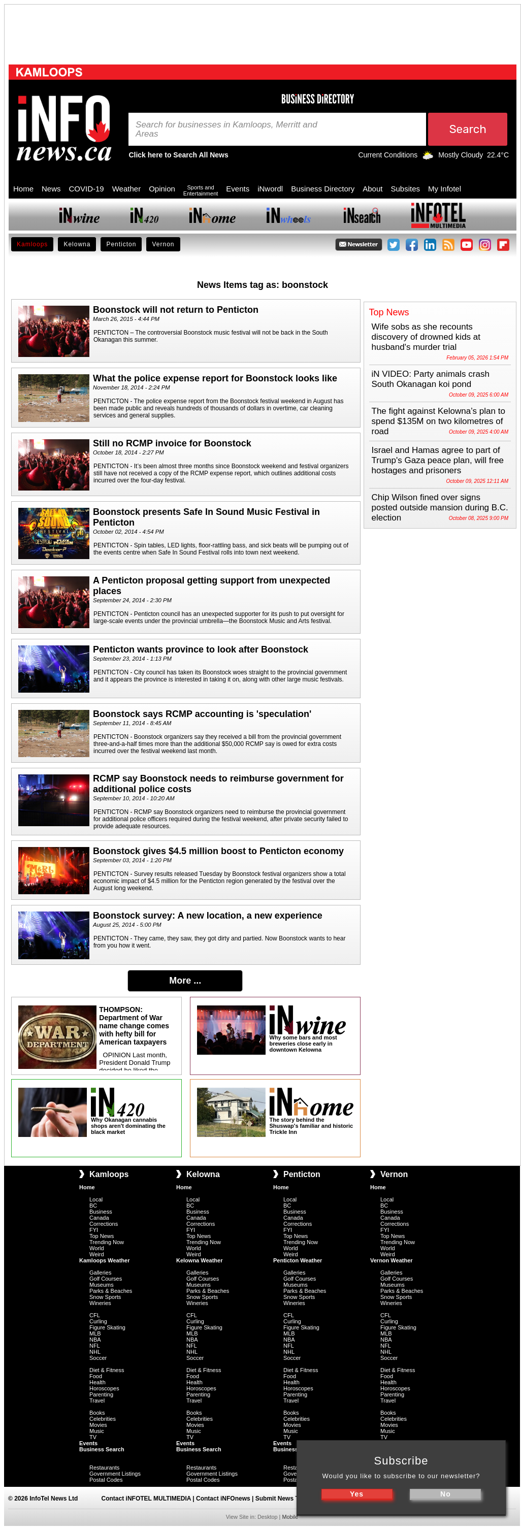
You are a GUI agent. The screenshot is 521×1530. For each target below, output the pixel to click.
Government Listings (115, 1474)
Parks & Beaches (110, 1291)
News (51, 188)
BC (93, 1205)
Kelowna (76, 244)
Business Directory (322, 188)
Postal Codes (105, 1480)
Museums (101, 1285)
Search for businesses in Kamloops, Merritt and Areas (226, 129)
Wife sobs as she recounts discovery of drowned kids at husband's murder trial (426, 337)
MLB (95, 1333)
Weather (126, 188)
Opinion (162, 188)
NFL (94, 1346)
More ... (185, 980)
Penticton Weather (297, 1260)
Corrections (103, 1224)
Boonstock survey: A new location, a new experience (207, 915)
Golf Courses (105, 1279)
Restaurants (104, 1467)
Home (23, 188)
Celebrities (102, 1419)
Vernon (163, 244)
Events (237, 188)
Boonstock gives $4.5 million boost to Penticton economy (218, 851)
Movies (98, 1425)
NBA (95, 1340)
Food (95, 1376)
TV (92, 1437)
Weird (96, 1254)
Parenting (101, 1394)
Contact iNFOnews (223, 1498)
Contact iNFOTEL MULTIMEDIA (146, 1498)
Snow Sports (105, 1297)
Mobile (290, 1517)
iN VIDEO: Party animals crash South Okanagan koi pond (431, 379)
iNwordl (270, 188)
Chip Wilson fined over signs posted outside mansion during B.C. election (440, 508)
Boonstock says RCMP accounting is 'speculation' (202, 714)
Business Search (101, 1449)
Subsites (405, 188)
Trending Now (106, 1242)
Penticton (121, 244)
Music (96, 1431)
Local (96, 1199)
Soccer (98, 1358)
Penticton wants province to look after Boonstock (200, 649)
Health (97, 1382)
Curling (98, 1321)
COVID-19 (86, 188)
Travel (97, 1400)
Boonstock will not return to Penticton (175, 310)
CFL (94, 1315)
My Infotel (444, 188)
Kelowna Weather (199, 1260)
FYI (93, 1230)
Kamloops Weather (104, 1260)
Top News (101, 1236)
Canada (99, 1218)
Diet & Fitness (106, 1370)
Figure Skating (107, 1327)
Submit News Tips (281, 1498)
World (96, 1248)
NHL (95, 1352)
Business (100, 1212)
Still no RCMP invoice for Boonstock (172, 443)
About (372, 188)
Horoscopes (104, 1388)
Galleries (100, 1272)
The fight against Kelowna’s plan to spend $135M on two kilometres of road (438, 421)
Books (97, 1413)
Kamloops (32, 244)
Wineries (100, 1303)
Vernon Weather (391, 1260)
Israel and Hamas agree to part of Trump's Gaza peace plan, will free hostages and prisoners (438, 460)
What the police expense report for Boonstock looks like (215, 378)
